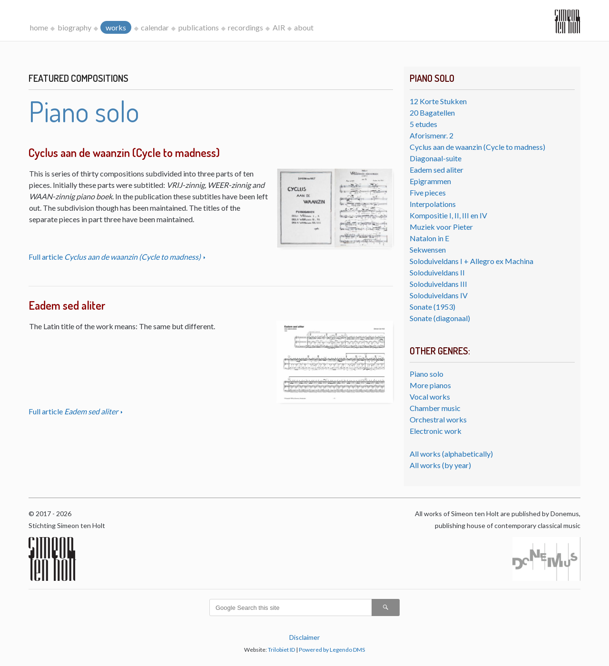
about (304, 27)
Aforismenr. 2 (431, 135)
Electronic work (436, 430)
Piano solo (426, 373)
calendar (155, 27)
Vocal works (430, 396)
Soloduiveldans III (438, 283)
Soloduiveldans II (437, 272)
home (39, 27)
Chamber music (435, 407)
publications (198, 27)
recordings (245, 27)
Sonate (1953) (432, 306)
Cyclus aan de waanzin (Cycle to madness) (477, 146)
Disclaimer (304, 637)
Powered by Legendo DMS (332, 649)
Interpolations (433, 203)
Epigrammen (430, 181)
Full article (115, 256)
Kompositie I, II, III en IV (448, 215)
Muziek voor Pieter (441, 226)
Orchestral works (438, 419)
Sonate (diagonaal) (440, 318)
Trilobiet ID (281, 649)
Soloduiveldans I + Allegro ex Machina (471, 260)
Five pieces (428, 192)
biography (74, 27)
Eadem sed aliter (436, 169)
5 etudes (423, 123)
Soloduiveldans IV (439, 295)
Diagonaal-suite (436, 158)
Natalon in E (429, 238)
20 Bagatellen (432, 112)
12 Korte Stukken (438, 101)
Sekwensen (428, 249)
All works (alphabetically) (451, 453)
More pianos (430, 385)
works (116, 27)
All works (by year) (440, 465)
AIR (279, 27)
